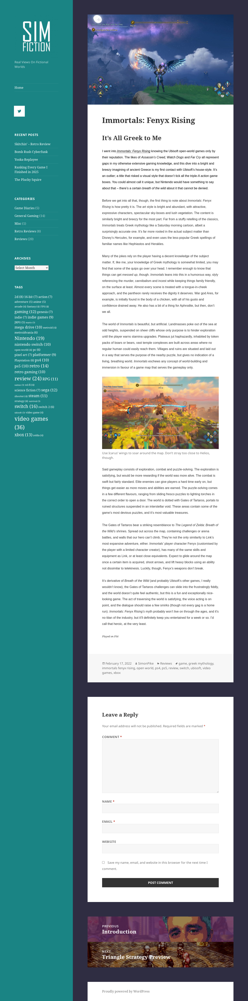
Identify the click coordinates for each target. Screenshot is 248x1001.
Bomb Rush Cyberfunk (31, 152)
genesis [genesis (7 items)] (45, 312)
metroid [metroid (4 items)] (50, 327)
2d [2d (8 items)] (19, 296)
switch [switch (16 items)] (26, 406)
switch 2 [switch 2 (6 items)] (46, 407)
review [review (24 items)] (28, 378)
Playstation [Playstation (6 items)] (24, 360)
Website (109, 842)
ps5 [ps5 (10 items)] (22, 366)
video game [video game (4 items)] (34, 412)
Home (19, 87)
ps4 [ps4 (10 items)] (42, 360)
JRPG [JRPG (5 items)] (20, 322)
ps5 (164, 668)
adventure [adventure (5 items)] (24, 302)
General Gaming (27, 216)
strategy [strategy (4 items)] (21, 401)
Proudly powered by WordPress (126, 991)
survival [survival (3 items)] (34, 401)
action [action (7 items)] (45, 296)
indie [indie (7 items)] (21, 317)
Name (108, 801)
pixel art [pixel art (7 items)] (23, 354)
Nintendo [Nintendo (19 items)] (29, 338)
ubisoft (196, 668)
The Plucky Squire (28, 180)
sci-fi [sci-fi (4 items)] (29, 385)
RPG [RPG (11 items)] (50, 378)
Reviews (21, 239)
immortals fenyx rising (118, 668)
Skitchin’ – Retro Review (33, 144)
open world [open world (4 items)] (23, 350)
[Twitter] (20, 111)
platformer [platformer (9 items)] (44, 354)
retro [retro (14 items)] (39, 366)
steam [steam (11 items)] (37, 395)
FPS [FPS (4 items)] (44, 306)
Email (108, 821)
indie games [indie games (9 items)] (40, 317)
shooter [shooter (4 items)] (21, 396)
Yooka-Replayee (26, 159)
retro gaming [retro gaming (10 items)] (30, 371)
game (183, 663)
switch (184, 668)
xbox (117, 673)
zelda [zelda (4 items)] (38, 435)
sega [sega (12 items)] (49, 390)
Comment (112, 737)
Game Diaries (24, 208)
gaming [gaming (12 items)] (25, 311)
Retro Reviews (25, 231)
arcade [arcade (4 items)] (20, 306)
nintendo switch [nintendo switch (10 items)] (33, 344)
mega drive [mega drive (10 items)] (28, 327)
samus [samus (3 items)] (19, 385)
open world (145, 668)
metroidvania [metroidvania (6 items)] (26, 332)
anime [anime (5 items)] (39, 302)
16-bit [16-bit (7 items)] (31, 296)
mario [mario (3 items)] (30, 322)
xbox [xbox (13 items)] (23, 434)
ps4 (157, 668)
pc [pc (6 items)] (36, 349)
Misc (18, 223)
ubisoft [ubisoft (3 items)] (20, 412)
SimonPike (146, 663)
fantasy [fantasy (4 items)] (33, 306)
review (173, 668)
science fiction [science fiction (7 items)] (27, 390)
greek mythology (201, 663)
